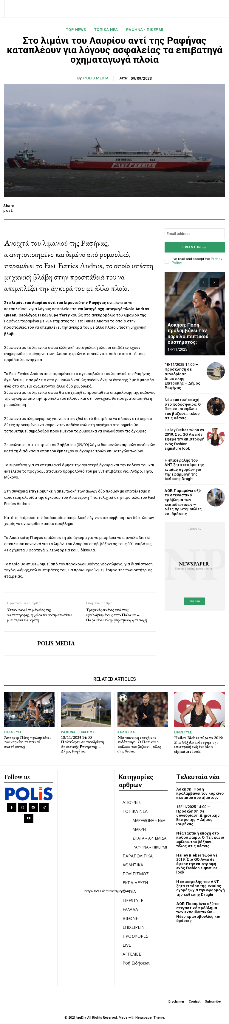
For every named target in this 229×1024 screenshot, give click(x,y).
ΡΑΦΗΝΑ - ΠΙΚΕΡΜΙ (144, 29)
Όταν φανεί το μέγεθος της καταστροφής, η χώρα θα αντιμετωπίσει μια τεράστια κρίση (39, 614)
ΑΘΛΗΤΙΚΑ (126, 732)
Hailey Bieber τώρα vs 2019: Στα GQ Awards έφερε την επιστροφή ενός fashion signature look (184, 439)
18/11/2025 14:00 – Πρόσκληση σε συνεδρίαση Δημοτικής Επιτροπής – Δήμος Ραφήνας (182, 376)
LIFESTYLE (13, 732)
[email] (195, 233)
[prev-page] (203, 282)
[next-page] (214, 282)
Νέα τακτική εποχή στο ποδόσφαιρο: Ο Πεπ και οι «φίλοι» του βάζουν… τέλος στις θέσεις (183, 408)
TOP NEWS (76, 29)
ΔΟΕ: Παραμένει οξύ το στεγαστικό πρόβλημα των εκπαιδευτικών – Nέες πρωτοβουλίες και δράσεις (183, 502)
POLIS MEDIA (96, 78)
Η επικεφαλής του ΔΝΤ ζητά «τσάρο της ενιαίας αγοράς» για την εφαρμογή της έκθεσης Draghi (184, 469)
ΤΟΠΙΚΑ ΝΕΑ (106, 29)
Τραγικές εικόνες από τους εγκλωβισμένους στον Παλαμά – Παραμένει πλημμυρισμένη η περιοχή (116, 614)
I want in (194, 247)
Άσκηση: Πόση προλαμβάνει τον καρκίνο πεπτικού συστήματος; (188, 333)
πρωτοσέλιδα (96, 891)
